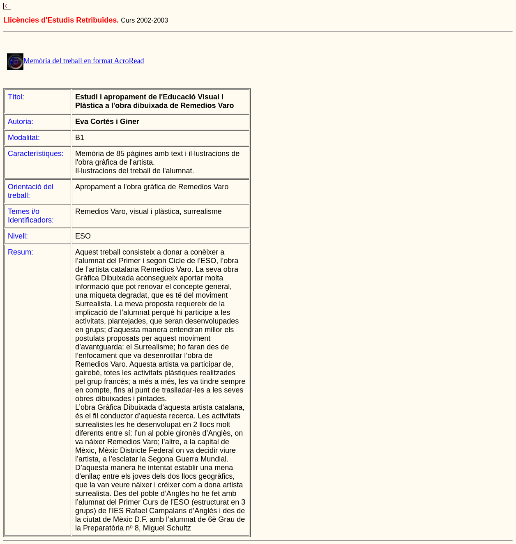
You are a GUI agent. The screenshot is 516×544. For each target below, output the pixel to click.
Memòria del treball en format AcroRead (83, 61)
